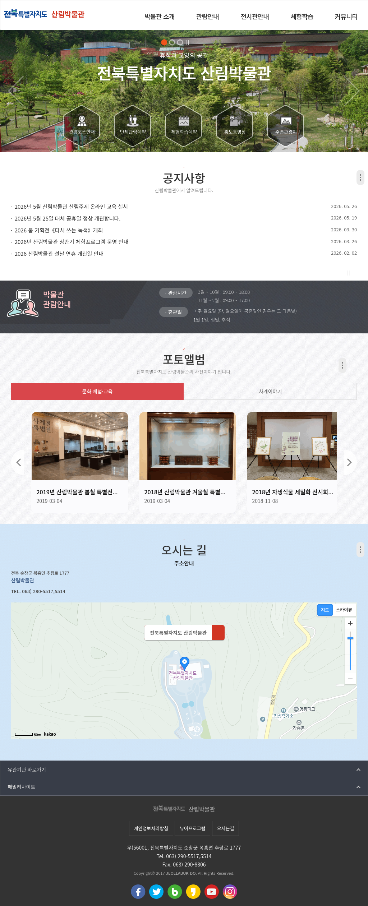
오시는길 (225, 828)
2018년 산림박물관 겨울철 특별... (184, 491)
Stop (188, 42)
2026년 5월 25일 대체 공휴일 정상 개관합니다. (68, 218)
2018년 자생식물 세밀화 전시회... (292, 491)
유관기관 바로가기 (27, 769)
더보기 (360, 177)
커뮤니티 (346, 16)
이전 (17, 462)
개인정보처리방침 (151, 828)
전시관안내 (254, 16)
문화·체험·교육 (97, 391)
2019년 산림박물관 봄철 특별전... (77, 491)
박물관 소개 (159, 16)
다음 (350, 462)
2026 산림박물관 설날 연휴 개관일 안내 (59, 253)
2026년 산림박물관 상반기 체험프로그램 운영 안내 (72, 241)
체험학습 (301, 16)
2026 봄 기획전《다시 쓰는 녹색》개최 (59, 230)
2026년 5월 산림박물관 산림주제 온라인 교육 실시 (71, 206)
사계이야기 (270, 391)
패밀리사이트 (21, 786)
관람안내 (207, 16)
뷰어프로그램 (193, 828)
